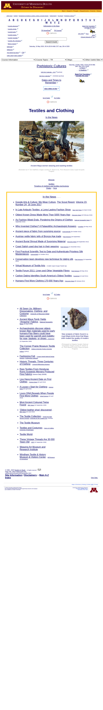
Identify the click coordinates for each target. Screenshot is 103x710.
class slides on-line (50, 88)
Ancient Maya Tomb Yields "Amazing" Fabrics (33, 320)
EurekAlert (76, 276)
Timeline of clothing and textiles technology (51, 186)
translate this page (89, 27)
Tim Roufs (60, 15)
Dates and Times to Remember (51, 81)
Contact (90, 484)
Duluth (82, 488)
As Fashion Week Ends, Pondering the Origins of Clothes (44, 220)
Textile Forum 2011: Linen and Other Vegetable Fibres (42, 270)
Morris (86, 488)
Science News (33, 382)
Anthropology (53, 15)
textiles (51, 184)
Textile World (26, 434)
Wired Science (44, 396)
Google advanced (13, 26)
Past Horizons (67, 236)
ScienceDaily (34, 254)
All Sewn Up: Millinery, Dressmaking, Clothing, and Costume (33, 311)
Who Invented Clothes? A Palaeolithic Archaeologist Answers (45, 226)
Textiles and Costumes (31, 428)
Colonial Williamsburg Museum (41, 364)
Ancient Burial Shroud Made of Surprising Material (40, 241)
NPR (32, 442)
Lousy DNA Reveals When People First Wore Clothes (37, 394)
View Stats (94, 477)
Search (69, 11)
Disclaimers (30, 475)
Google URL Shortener (14, 41)
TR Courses (57, 30)
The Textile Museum (30, 423)
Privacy (96, 484)
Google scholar (12, 29)
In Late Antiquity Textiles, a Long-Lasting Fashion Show (43, 209)
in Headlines (83, 70)
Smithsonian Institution (31, 358)
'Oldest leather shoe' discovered (36, 410)
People (75, 11)
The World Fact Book (13, 52)
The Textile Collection (30, 416)
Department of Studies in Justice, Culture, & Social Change (33, 15)
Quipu (48, 188)
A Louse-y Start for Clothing (33, 387)
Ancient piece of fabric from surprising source (38, 231)
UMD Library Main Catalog (14, 55)
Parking (84, 484)
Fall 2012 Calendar (44, 76)
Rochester (80, 489)
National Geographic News (82, 220)
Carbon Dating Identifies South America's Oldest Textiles (43, 276)
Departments (84, 11)
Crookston (78, 488)
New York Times (77, 210)
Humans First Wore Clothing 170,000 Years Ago (39, 281)
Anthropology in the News (52, 26)
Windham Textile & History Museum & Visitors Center (33, 455)
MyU (63, 11)
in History (83, 68)
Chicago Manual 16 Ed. (88, 37)
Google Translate (13, 38)
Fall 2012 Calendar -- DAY (48, 72)
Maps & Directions (76, 484)
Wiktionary (10, 49)
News (99, 11)
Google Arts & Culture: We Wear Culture (35, 202)
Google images (12, 35)
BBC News (31, 405)
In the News (51, 117)
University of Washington (27, 430)
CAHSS (16, 15)
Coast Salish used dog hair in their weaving (37, 246)
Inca (55, 188)
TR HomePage (46, 30)
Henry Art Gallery (49, 428)
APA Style (81, 33)
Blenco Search (12, 44)
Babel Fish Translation (88, 26)
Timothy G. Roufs (19, 470)
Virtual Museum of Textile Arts (30, 265)
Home (9, 15)
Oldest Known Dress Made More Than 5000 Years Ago (42, 215)
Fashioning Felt (27, 356)
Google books (12, 32)
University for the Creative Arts (38, 418)
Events (92, 11)
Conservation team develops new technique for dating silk (44, 259)
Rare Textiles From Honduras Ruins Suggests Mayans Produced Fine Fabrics (37, 371)
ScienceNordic (66, 231)
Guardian (80, 226)
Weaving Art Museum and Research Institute (33, 448)
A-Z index (57, 98)
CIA (23, 52)
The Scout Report (66, 202)
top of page (46, 98)
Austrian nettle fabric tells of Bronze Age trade (38, 236)
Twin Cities (85, 489)
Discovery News (76, 215)
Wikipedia (9, 46)
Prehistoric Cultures (69, 15)
